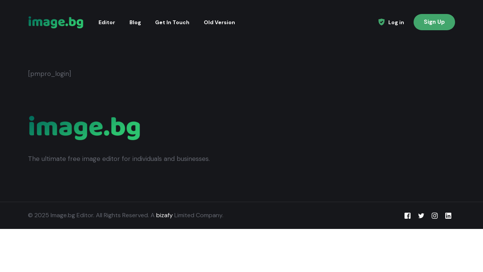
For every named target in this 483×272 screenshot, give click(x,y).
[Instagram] (434, 215)
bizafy (164, 215)
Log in (396, 22)
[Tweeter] (421, 215)
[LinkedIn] (448, 215)
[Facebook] (407, 215)
